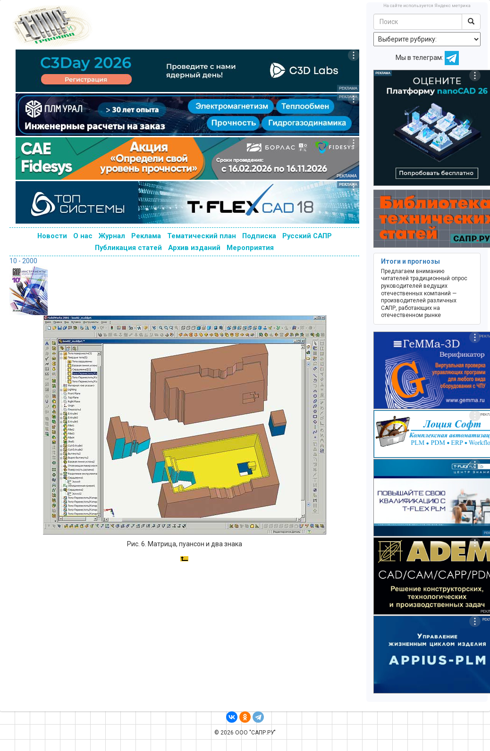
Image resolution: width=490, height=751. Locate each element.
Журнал (112, 236)
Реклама (146, 236)
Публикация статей (128, 247)
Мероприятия (250, 247)
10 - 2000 (23, 261)
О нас (83, 236)
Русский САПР (307, 236)
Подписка (259, 236)
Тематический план (201, 236)
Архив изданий (194, 247)
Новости (52, 236)
